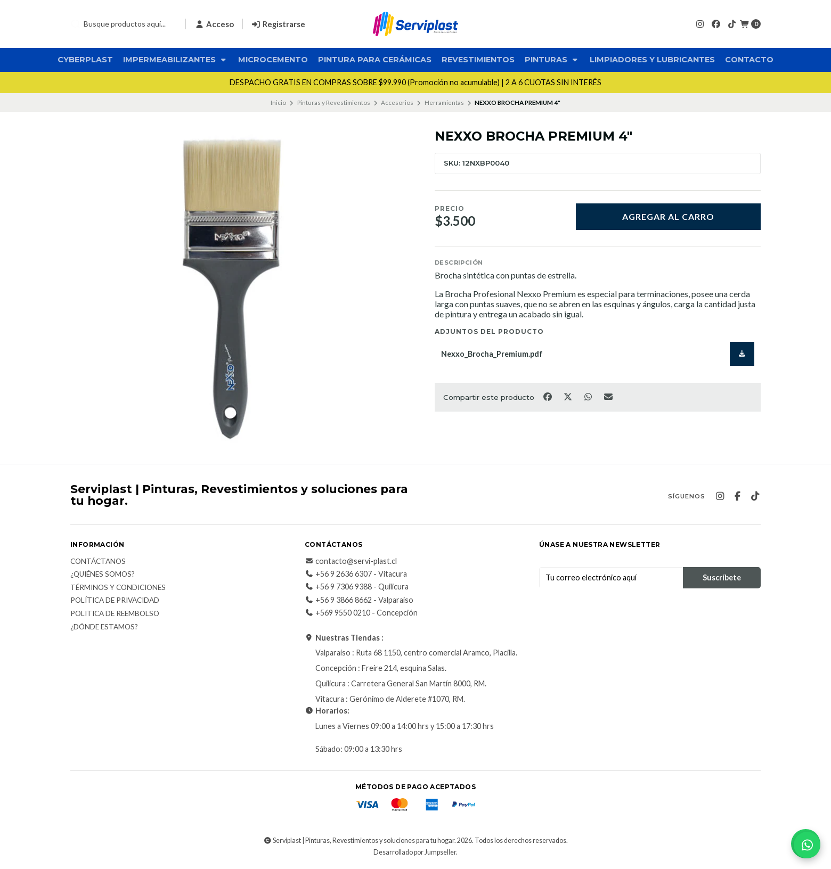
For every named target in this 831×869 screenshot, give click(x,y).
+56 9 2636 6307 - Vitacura (356, 574)
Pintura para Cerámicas (374, 59)
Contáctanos (98, 561)
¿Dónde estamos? (104, 627)
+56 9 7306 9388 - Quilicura (357, 587)
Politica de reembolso (114, 614)
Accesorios (397, 102)
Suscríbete (722, 577)
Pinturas (552, 59)
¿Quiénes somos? (102, 574)
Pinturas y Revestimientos (333, 102)
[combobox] (123, 24)
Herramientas (444, 102)
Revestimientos (478, 59)
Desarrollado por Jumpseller (414, 852)
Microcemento (273, 59)
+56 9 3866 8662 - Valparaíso (359, 600)
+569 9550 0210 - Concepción (361, 613)
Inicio (278, 102)
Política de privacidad (114, 600)
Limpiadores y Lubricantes (652, 59)
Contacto (749, 59)
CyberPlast (85, 59)
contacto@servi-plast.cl (351, 561)
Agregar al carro (668, 216)
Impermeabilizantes (175, 59)
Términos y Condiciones (118, 588)
